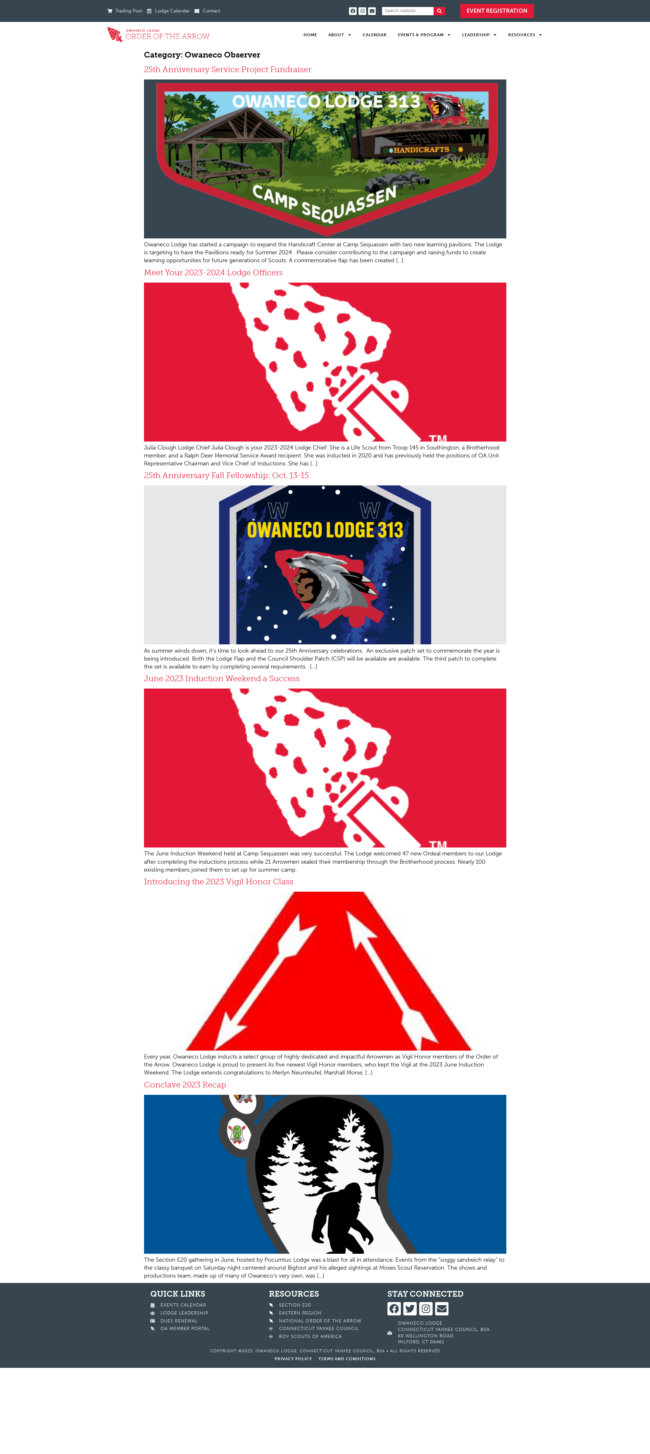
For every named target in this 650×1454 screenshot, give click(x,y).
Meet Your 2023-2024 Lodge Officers (213, 273)
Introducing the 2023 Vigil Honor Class (218, 882)
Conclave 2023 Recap (185, 1085)
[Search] (439, 11)
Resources (525, 35)
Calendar (375, 34)
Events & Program (424, 35)
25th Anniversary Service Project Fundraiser (228, 69)
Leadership (479, 35)
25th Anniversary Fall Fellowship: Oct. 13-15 (226, 475)
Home (310, 34)
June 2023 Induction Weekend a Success (222, 678)
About (340, 35)
